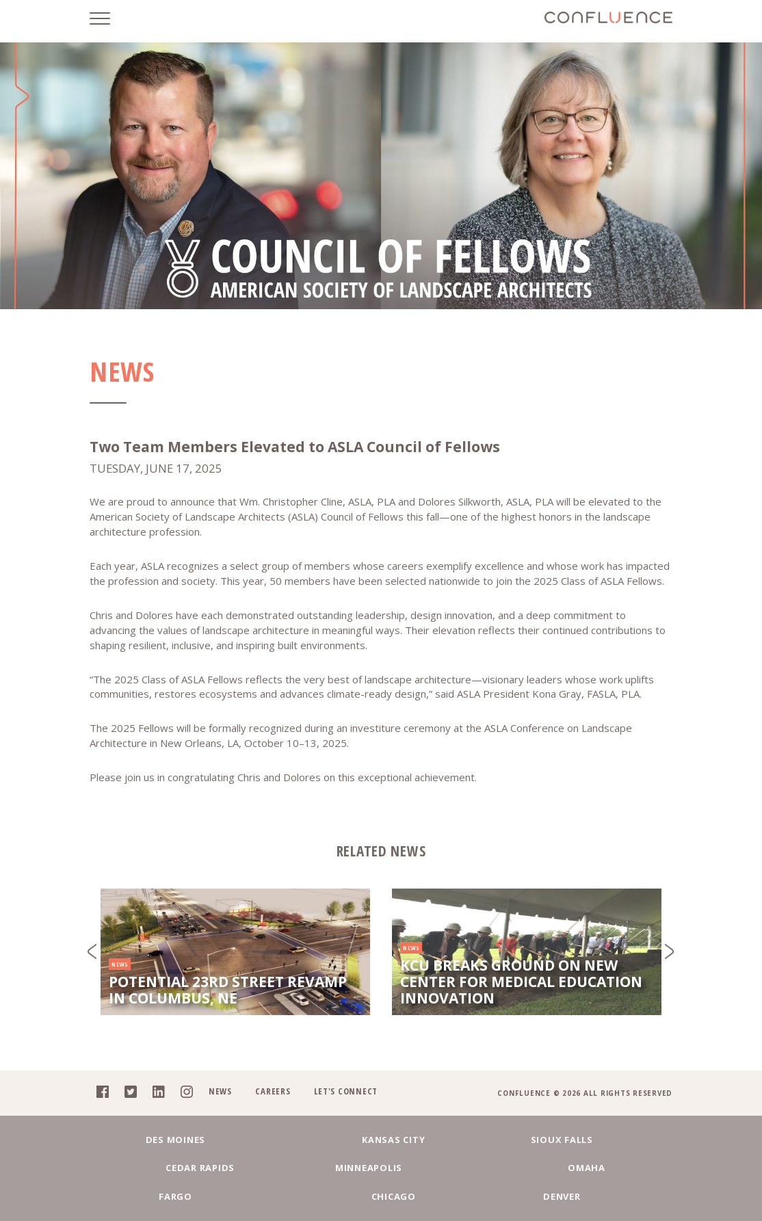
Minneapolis (608, 1163)
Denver (552, 1195)
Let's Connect (341, 1116)
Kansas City (266, 1163)
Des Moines (153, 1163)
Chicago (438, 1195)
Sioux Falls (381, 1163)
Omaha (210, 1195)
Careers (267, 1116)
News (213, 1116)
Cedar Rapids (494, 1163)
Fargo (324, 1195)
